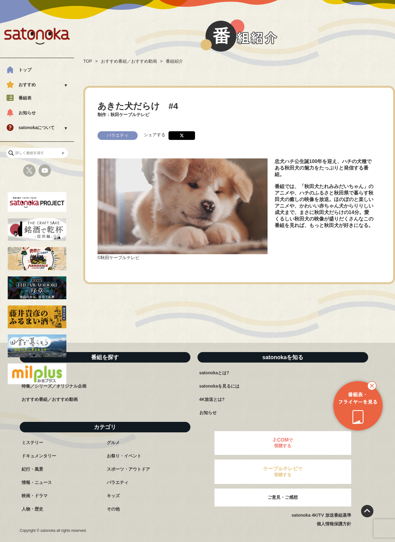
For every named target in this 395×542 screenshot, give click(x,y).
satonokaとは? (214, 372)
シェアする (154, 133)
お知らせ (27, 112)
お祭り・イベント (124, 455)
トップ (25, 69)
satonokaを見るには (219, 386)
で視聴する (283, 442)
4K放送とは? (212, 399)
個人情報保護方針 (334, 523)
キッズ (113, 495)
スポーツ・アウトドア (128, 469)
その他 (113, 508)
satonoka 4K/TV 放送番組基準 (321, 515)
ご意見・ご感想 (283, 497)
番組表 (25, 97)
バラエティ (117, 482)
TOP (87, 61)
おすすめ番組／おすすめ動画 (129, 61)
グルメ (113, 442)
